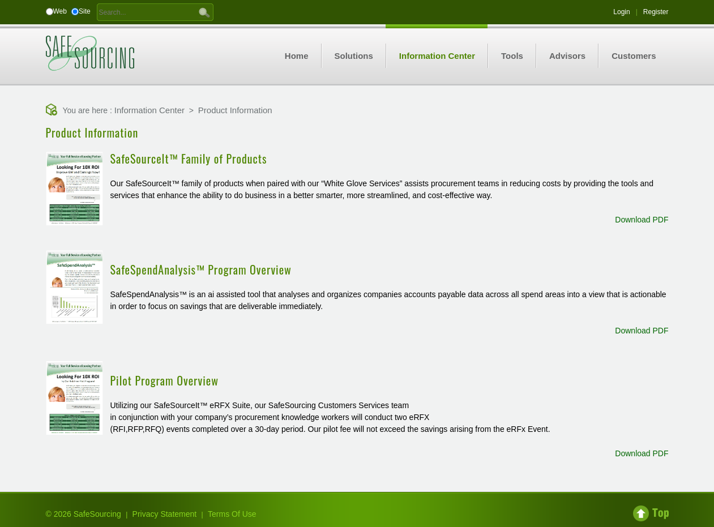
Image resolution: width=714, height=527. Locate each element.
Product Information (235, 110)
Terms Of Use (232, 514)
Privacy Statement (164, 514)
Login (621, 12)
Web (60, 11)
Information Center (149, 110)
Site (85, 11)
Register (656, 12)
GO (204, 11)
